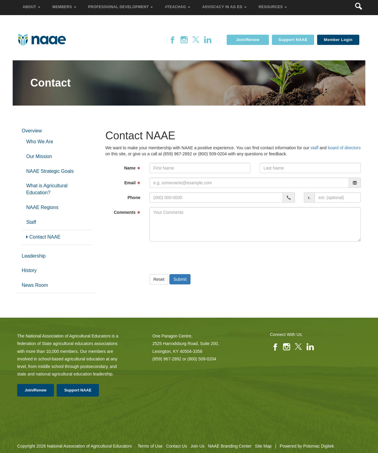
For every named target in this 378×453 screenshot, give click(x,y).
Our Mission (39, 156)
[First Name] (200, 168)
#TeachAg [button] (178, 7)
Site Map (263, 446)
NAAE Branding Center (229, 446)
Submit (180, 279)
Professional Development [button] (121, 7)
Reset (159, 279)
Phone (134, 197)
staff (314, 147)
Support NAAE (293, 39)
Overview (32, 130)
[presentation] (195, 258)
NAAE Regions (42, 207)
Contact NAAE (43, 236)
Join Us (198, 446)
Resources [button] (273, 7)
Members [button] (64, 7)
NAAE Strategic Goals (50, 171)
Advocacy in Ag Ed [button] (225, 7)
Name (132, 168)
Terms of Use (150, 446)
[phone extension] (338, 197)
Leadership (34, 255)
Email (132, 182)
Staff (31, 222)
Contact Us (176, 446)
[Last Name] (310, 168)
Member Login (338, 39)
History (29, 270)
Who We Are (39, 141)
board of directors (344, 147)
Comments (127, 212)
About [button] (32, 7)
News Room (35, 285)
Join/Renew (247, 39)
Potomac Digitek (318, 446)
